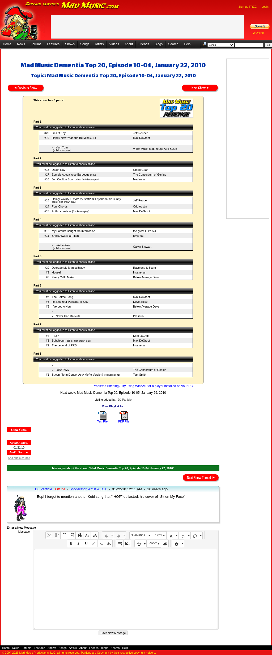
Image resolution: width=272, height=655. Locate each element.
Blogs (159, 44)
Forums (36, 44)
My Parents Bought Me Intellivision (73, 231)
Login (265, 6)
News (21, 44)
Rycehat (138, 235)
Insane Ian (139, 272)
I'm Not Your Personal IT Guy (70, 301)
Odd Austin (140, 206)
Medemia (139, 179)
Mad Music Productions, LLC (37, 652)
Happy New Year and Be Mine (71, 137)
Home (7, 44)
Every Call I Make (63, 277)
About (129, 44)
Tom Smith (139, 374)
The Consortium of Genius (149, 174)
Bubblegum (59, 340)
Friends (143, 44)
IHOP (55, 335)
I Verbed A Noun (62, 306)
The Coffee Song (62, 297)
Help (187, 44)
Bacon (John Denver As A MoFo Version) (77, 374)
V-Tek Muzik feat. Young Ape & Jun (155, 148)
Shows (70, 44)
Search (173, 44)
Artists (99, 44)
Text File (102, 421)
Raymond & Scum (144, 267)
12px (158, 535)
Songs (84, 44)
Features (53, 44)
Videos (114, 44)
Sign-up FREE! (248, 6)
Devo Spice (140, 301)
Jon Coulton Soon (63, 179)
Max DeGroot (141, 137)
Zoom (153, 543)
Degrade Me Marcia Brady (68, 267)
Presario (138, 316)
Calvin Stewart (142, 246)
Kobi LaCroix (141, 335)
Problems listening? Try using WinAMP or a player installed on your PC (143, 386)
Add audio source (19, 457)
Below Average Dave (146, 277)
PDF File (123, 421)
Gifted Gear (140, 169)
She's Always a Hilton (65, 235)
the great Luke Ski (144, 231)
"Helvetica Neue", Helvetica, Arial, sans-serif (141, 535)
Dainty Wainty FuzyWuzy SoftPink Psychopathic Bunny (86, 199)
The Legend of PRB (64, 345)
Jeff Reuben (140, 133)
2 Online (258, 32)
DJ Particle (125, 399)
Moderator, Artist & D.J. (88, 489)
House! (56, 272)
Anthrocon (58, 211)
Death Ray (58, 169)
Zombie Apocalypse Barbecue (71, 174)
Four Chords (59, 206)
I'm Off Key (59, 133)
